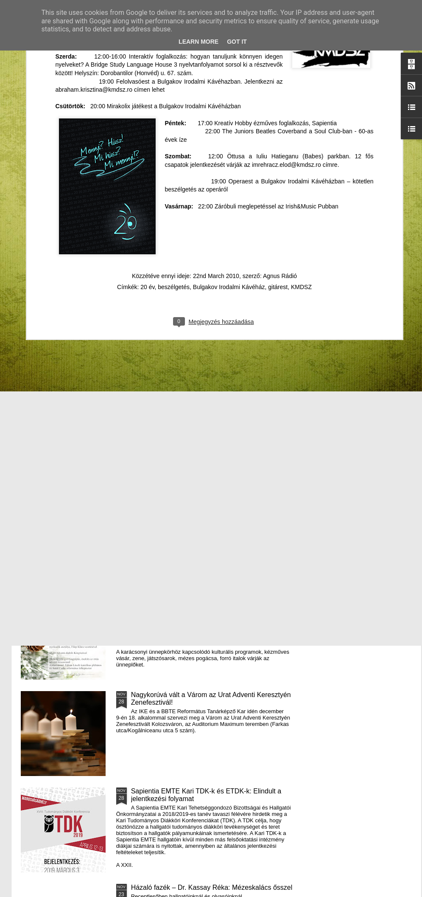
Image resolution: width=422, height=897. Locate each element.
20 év (147, 134)
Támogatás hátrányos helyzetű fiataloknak (194, 405)
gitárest (278, 134)
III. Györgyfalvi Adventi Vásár (174, 598)
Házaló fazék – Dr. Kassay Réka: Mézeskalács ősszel (212, 887)
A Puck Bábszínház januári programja (365, 337)
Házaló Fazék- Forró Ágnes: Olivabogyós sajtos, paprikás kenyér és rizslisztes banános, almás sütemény (171, 349)
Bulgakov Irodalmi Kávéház (229, 134)
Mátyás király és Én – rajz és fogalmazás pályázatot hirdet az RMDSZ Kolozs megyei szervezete (68, 349)
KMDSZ (301, 134)
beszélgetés (174, 134)
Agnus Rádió (280, 123)
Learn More (198, 41)
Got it (237, 41)
